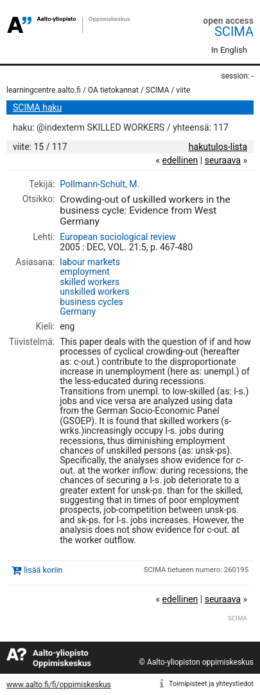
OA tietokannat (113, 90)
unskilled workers (94, 291)
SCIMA (234, 31)
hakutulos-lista (218, 147)
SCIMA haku (37, 107)
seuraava (223, 160)
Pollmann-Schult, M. (99, 184)
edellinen (180, 160)
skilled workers (89, 282)
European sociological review (118, 237)
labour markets (90, 262)
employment (85, 271)
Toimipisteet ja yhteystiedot (211, 684)
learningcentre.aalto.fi (43, 90)
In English (229, 50)
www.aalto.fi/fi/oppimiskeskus (58, 684)
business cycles (91, 302)
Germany (78, 311)
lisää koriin (43, 570)
